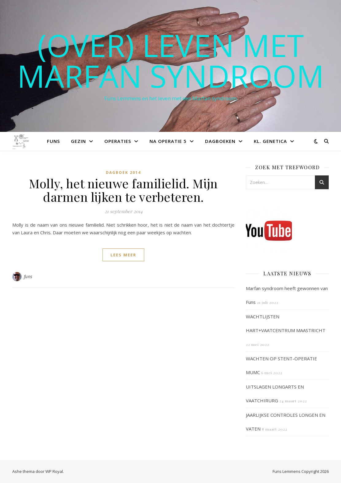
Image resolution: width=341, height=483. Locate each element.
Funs (53, 141)
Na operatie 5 (168, 141)
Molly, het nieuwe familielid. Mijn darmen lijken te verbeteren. (123, 190)
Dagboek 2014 (123, 172)
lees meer (123, 255)
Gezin (78, 141)
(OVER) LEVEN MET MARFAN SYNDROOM (170, 60)
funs (28, 276)
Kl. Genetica (270, 141)
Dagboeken (220, 141)
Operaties (117, 141)
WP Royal (54, 471)
